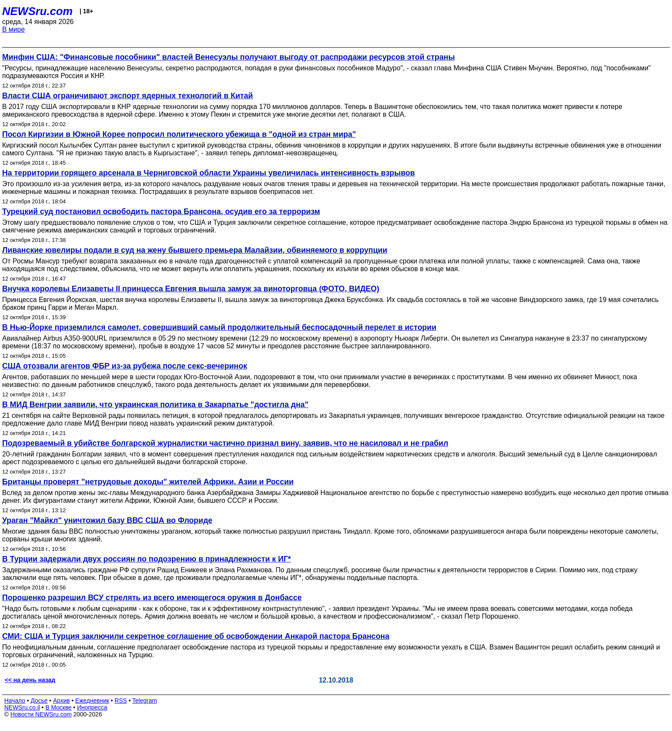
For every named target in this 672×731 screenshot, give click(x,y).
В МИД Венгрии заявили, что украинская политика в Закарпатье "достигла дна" (155, 404)
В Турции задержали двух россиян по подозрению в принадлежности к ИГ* (146, 559)
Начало (14, 700)
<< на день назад (30, 680)
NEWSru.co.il (22, 707)
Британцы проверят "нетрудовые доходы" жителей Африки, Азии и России (148, 481)
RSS (120, 700)
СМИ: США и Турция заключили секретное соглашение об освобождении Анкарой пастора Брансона (196, 636)
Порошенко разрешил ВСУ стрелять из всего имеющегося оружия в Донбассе (152, 597)
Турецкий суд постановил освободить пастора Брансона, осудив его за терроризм (161, 211)
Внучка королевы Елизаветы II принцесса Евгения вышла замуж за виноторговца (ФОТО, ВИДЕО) (190, 288)
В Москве (58, 707)
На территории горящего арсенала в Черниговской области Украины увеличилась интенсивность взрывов (208, 173)
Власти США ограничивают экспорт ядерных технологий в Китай (127, 95)
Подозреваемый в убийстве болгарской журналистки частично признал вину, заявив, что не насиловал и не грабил (225, 443)
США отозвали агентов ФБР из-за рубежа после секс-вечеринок (124, 366)
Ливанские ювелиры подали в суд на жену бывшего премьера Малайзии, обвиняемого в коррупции (194, 250)
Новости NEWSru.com (41, 714)
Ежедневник (92, 700)
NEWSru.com (37, 11)
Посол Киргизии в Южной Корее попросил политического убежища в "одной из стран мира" (179, 134)
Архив (61, 700)
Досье (39, 700)
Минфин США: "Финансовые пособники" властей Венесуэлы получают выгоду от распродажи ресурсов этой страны (228, 57)
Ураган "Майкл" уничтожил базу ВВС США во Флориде (107, 520)
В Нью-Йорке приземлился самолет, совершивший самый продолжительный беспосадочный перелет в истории (219, 327)
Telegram (144, 700)
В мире (13, 29)
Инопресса (92, 707)
